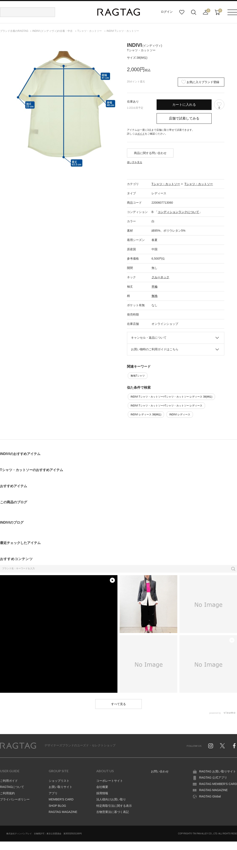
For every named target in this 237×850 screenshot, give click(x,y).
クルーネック (160, 277)
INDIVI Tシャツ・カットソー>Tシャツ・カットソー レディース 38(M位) (171, 396)
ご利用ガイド (9, 780)
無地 (154, 296)
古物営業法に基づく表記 (112, 812)
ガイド (141, 133)
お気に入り (182, 12)
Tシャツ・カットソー (166, 184)
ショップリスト (59, 780)
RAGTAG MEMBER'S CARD (218, 784)
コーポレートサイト (109, 780)
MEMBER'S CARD (61, 799)
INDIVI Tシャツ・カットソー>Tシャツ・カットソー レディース (166, 405)
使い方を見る (134, 162)
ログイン (167, 11)
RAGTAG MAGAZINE (63, 812)
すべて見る (118, 704)
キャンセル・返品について (149, 337)
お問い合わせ (160, 771)
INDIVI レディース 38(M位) (146, 414)
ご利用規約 (7, 793)
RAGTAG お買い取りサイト (217, 771)
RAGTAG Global (210, 796)
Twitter (222, 745)
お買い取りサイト (60, 787)
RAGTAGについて (12, 787)
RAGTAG (18, 746)
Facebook (234, 745)
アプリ (53, 793)
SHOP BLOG (57, 805)
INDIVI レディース (179, 414)
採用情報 (102, 793)
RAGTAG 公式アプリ (213, 777)
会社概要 (102, 787)
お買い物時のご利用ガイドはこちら (154, 349)
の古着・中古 (52, 30)
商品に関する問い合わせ (150, 153)
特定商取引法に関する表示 (114, 805)
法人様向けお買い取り (111, 799)
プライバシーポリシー (15, 799)
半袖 (154, 286)
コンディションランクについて (178, 212)
